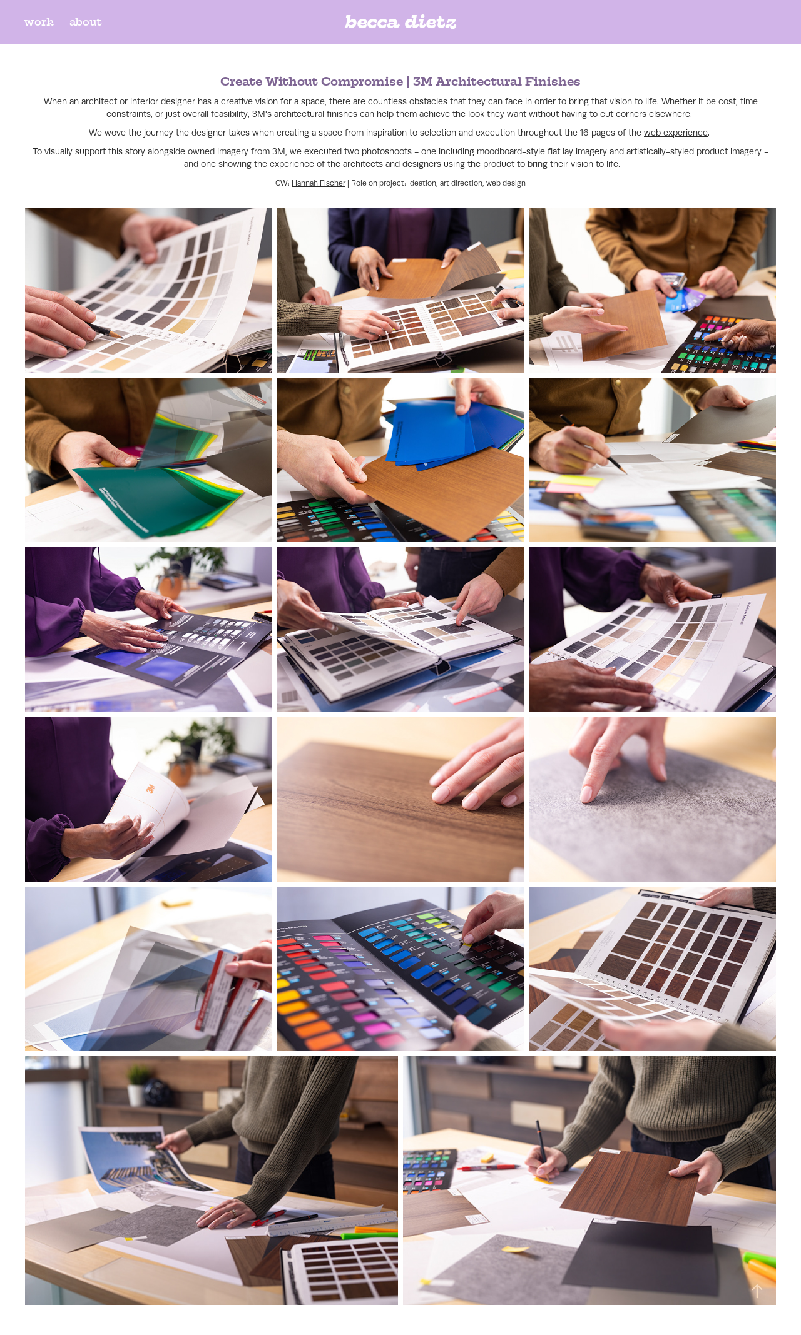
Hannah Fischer (318, 183)
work (39, 21)
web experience (676, 133)
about (85, 21)
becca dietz (400, 21)
